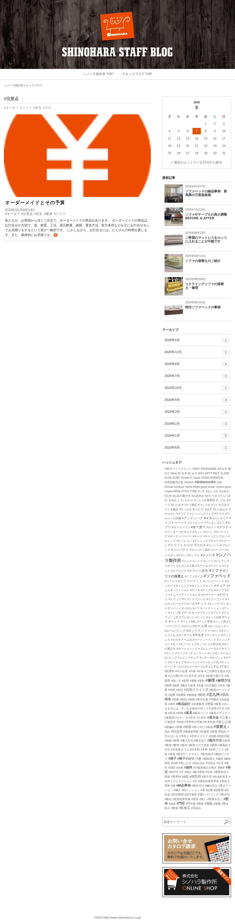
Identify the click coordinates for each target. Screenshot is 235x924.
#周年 (171, 704)
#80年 (196, 468)
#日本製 (195, 749)
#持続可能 (223, 736)
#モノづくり (186, 644)
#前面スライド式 (196, 689)
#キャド (197, 536)
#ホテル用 (200, 626)
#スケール (201, 565)
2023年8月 (197, 449)
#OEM (205, 477)
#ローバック (192, 662)
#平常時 (189, 722)
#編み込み (211, 785)
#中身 (200, 671)
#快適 (213, 731)
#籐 (173, 785)
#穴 (195, 781)
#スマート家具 (197, 571)
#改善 (226, 740)
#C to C (192, 473)
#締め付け (198, 785)
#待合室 (176, 731)
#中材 (192, 671)
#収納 (191, 699)
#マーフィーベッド (204, 639)
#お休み (224, 491)
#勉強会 (192, 695)
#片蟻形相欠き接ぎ (205, 767)
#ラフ (178, 653)
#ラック (169, 653)
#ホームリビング (175, 630)
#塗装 (209, 704)
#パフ (196, 608)
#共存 (221, 685)
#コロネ (200, 545)
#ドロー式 (188, 603)
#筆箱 (223, 781)
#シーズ (197, 561)
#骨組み (196, 808)
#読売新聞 (177, 794)
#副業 (171, 695)
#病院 (185, 776)
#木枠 (204, 749)
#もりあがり (220, 509)
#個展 (168, 685)
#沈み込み (198, 763)
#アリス (219, 513)
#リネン (226, 653)
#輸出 (168, 799)
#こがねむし (172, 500)
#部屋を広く (215, 799)
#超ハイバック (208, 794)
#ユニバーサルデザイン (215, 648)
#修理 (210, 680)
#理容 (201, 772)
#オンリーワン (181, 527)
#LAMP (224, 473)
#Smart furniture (174, 487)
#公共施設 (210, 685)
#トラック (175, 599)
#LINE (176, 477)
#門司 (180, 803)
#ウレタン (210, 522)
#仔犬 (201, 675)
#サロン (181, 555)
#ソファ (26, 108)
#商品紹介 (183, 704)
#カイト (211, 527)
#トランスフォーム (194, 599)
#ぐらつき (224, 495)
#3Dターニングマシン (178, 468)
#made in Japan (190, 477)
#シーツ (208, 561)
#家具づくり (201, 713)
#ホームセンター (218, 626)
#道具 (195, 799)
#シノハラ (208, 555)
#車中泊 (225, 794)
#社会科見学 (220, 776)
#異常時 (176, 776)
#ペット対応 (188, 621)
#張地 (209, 727)
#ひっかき (185, 509)
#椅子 (172, 758)
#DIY (201, 473)
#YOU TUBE (189, 491)
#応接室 (204, 731)
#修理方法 (223, 680)
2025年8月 (197, 365)
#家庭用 (169, 717)
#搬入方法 (186, 740)
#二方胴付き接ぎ (214, 671)
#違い (203, 799)
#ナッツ (201, 603)
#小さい (180, 717)
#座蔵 (178, 727)
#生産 (209, 772)
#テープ (219, 590)
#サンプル (193, 555)
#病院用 (195, 776)
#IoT (216, 473)
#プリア (216, 612)
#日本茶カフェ (180, 749)
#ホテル (187, 626)
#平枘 (198, 722)
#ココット (175, 545)
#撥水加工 (200, 740)
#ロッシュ (216, 657)
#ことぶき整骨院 (204, 500)
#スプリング (178, 571)
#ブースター (189, 612)
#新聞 (213, 745)
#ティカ (195, 590)
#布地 (180, 722)
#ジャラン (220, 561)
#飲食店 (184, 808)
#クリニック (200, 540)
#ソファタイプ (194, 576)
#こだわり (187, 500)
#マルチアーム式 (181, 639)
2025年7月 (197, 377)
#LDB (168, 477)
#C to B (182, 473)
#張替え (220, 727)
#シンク (187, 561)
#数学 (176, 745)
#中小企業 (181, 671)
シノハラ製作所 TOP (98, 74)
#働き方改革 (188, 685)
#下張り (224, 666)
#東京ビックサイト (188, 754)
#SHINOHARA (205, 482)
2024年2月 (197, 425)
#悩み (222, 731)
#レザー (205, 657)
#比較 (174, 763)
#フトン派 (174, 612)
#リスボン (214, 653)
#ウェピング (195, 522)
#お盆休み (197, 495)
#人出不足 (190, 675)
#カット (197, 532)
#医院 (183, 699)
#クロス (214, 540)
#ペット (174, 621)
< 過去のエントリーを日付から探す (196, 162)
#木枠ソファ (216, 749)
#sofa (188, 487)
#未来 (171, 754)
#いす (201, 491)
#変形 (217, 704)
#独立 (188, 772)
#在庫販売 (198, 704)
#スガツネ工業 (185, 565)
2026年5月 (197, 341)
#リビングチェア (188, 657)
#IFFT (208, 473)
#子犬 (220, 708)
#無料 (188, 767)
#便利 (201, 680)
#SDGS (189, 482)
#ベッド (200, 617)
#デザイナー (209, 594)
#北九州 (213, 695)
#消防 (171, 767)
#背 (203, 790)
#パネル (187, 608)
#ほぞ (208, 509)
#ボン (214, 630)
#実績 (179, 713)
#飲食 (174, 808)
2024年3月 (197, 413)
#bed (174, 473)
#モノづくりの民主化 (208, 644)
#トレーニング (216, 599)
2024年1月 (197, 437)
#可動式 (214, 699)
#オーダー (11, 108)
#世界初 (169, 671)
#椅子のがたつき (189, 758)
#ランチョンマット (195, 653)
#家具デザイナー (219, 713)
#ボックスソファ (198, 630)
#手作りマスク (199, 736)
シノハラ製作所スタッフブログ (23, 85)
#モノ (174, 644)
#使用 (185, 680)
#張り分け (198, 727)
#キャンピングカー (215, 536)
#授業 (176, 740)
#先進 (200, 685)
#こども (221, 500)
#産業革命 (219, 772)
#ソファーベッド (213, 581)
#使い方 (176, 680)
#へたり (198, 509)
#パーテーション (211, 608)
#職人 (177, 790)
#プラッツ (204, 612)
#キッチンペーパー (180, 536)
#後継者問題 (191, 731)
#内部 (171, 689)
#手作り (184, 736)
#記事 (209, 790)
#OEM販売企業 (174, 482)
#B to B (222, 468)
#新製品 (223, 745)
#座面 (187, 727)
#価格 (193, 680)
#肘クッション (191, 790)
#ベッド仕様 (213, 617)
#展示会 (213, 717)
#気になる (185, 763)
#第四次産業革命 (208, 781)
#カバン (208, 532)
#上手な (214, 666)
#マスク (198, 635)
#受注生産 (202, 699)
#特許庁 (174, 772)
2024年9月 (197, 401)
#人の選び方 (176, 675)
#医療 (175, 699)
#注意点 (11, 98)
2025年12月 (197, 353)
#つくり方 (204, 504)
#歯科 (219, 758)
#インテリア (220, 518)
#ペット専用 (205, 621)
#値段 (176, 685)
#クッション (184, 540)
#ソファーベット (190, 581)
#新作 (183, 745)
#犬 (181, 772)
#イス (208, 518)
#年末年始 (209, 722)
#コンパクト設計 (200, 549)
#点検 (179, 767)
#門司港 (191, 803)
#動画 (202, 695)
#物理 (221, 767)
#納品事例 (183, 785)
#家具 (37, 108)
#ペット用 (219, 621)
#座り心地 (223, 722)
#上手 (204, 666)
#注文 (47, 108)
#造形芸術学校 (182, 799)
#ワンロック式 (210, 662)
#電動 (208, 803)
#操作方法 (214, 740)
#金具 (172, 803)
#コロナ (189, 545)
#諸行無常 (190, 794)
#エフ (221, 522)
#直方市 (207, 776)
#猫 (195, 772)
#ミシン (222, 639)
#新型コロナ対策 (198, 745)
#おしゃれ (212, 491)
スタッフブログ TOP (137, 74)
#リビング (171, 657)
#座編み (169, 727)
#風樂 (217, 803)
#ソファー (171, 581)
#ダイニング (181, 585)
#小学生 (202, 717)
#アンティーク (192, 518)
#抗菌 (212, 736)
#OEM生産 (216, 477)
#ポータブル (184, 635)
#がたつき (211, 495)
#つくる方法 (219, 504)
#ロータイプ (176, 662)
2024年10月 (197, 389)
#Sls (219, 482)
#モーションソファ (188, 648)
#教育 (168, 745)
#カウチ (223, 527)
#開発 (200, 803)
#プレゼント (187, 617)
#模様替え (208, 758)
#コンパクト (180, 549)
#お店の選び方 (182, 495)
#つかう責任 (189, 504)
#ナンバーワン (217, 603)
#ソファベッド (217, 576)
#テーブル (207, 590)
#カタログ (185, 532)
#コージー (217, 549)
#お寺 (168, 495)
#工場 (224, 717)
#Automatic (209, 468)
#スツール (215, 565)
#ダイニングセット (201, 585)
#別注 (179, 689)
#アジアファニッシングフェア (195, 513)
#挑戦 (168, 740)
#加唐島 (181, 695)
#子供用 (212, 708)
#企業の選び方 (215, 675)
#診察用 (219, 790)
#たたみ (176, 504)
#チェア (220, 585)
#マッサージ (212, 635)
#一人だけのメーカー (187, 666)
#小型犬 (191, 717)
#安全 (171, 713)
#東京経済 (207, 754)
